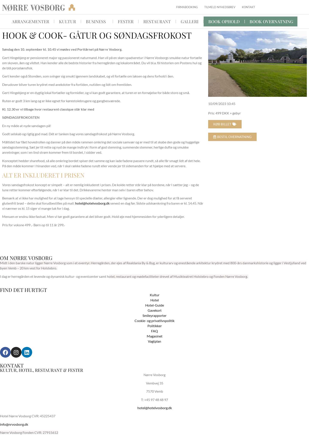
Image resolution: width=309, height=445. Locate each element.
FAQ (154, 331)
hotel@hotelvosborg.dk (92, 203)
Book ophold (224, 21)
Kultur (67, 21)
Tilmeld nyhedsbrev (219, 7)
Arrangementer (30, 21)
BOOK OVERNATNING (271, 21)
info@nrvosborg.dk (14, 424)
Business (97, 21)
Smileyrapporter (154, 315)
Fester (125, 21)
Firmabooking (187, 7)
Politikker (154, 326)
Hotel (154, 300)
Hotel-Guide (154, 305)
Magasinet (154, 336)
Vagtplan (154, 341)
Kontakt (248, 7)
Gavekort (155, 310)
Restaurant (157, 21)
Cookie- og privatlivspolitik (154, 321)
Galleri (189, 21)
